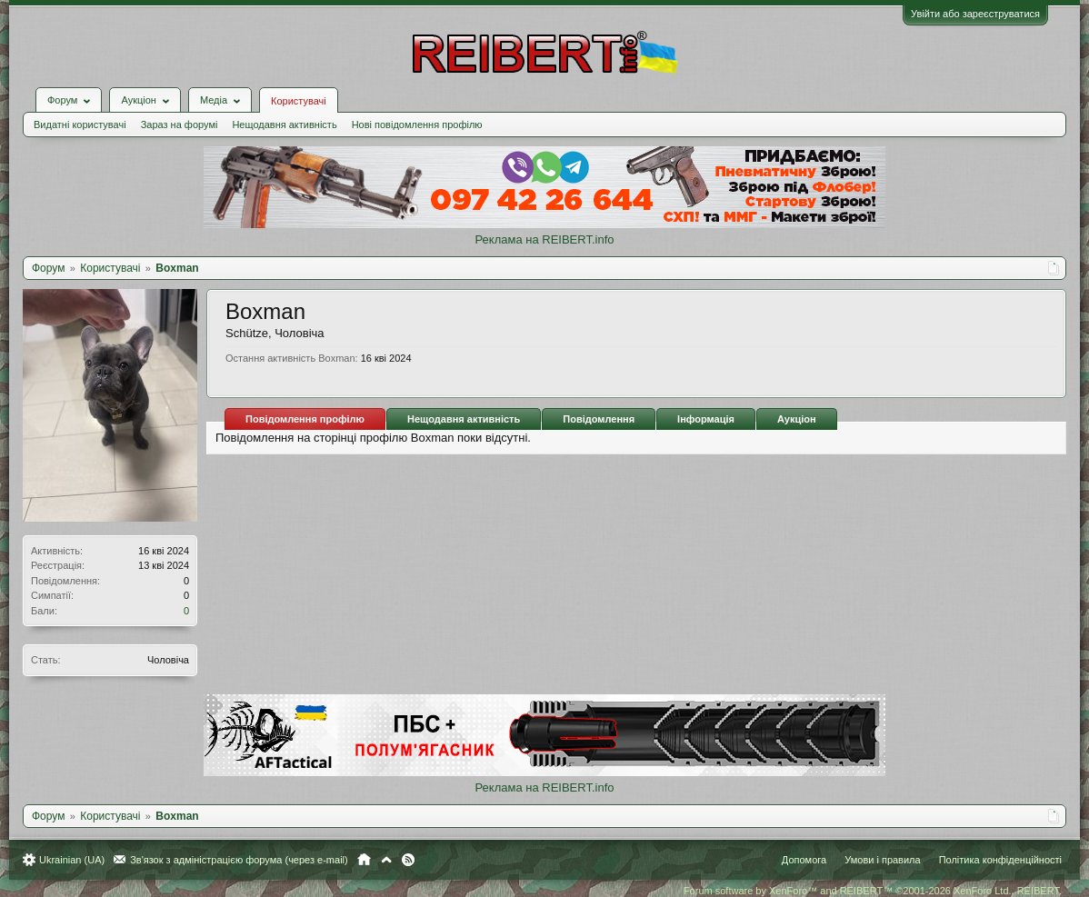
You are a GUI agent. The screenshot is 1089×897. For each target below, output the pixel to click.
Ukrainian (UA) (72, 859)
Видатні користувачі (80, 124)
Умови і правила (882, 859)
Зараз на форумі (179, 124)
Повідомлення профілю (305, 419)
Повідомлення (598, 419)
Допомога (804, 859)
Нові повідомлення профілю (417, 124)
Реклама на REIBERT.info (544, 239)
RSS (408, 859)
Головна (364, 859)
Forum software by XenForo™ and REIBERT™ (873, 890)
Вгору (386, 859)
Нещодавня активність (284, 124)
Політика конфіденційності (1000, 859)
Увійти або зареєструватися (975, 13)
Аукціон (796, 419)
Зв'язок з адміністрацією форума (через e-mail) (239, 859)
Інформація (705, 419)
